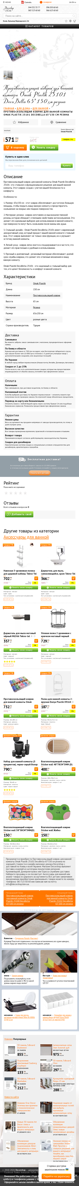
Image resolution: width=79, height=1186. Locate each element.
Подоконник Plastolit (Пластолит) (26, 938)
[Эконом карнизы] (20, 962)
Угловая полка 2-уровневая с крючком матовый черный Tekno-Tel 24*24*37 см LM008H (57, 636)
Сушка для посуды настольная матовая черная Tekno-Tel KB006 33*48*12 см (19, 1017)
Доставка (12, 335)
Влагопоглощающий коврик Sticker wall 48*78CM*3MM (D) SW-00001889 (56, 764)
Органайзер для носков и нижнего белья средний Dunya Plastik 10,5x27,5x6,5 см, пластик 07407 (57, 1017)
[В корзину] (36, 578)
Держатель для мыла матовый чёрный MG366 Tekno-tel (20, 635)
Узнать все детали (39, 472)
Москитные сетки (61, 1050)
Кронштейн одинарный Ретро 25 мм (63, 1080)
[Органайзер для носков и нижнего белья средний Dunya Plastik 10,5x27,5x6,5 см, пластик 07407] (58, 1002)
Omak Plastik (66, 131)
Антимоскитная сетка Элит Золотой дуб (62, 1046)
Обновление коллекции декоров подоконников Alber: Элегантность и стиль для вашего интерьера (27, 1146)
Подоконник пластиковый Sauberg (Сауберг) (27, 1063)
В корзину (15, 147)
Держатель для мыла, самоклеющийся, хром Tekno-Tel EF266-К (58, 573)
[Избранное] (66, 21)
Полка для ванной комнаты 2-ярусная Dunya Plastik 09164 (57, 700)
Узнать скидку (43, 147)
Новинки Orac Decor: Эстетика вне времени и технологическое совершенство (27, 1107)
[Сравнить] (70, 21)
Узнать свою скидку (22, 587)
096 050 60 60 (52, 7)
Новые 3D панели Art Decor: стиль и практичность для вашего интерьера (27, 1126)
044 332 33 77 (34, 7)
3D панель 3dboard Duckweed (26, 1046)
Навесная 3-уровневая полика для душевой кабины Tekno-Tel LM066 (20, 573)
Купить (67, 165)
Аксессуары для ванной (26, 537)
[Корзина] (74, 21)
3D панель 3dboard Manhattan (26, 1080)
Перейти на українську (56, 1176)
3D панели (21, 1050)
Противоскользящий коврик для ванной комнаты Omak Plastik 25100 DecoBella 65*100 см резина (19, 899)
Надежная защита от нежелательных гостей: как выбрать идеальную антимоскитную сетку (63, 1108)
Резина (36, 307)
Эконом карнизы (17, 975)
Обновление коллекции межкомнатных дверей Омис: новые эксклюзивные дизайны (63, 1127)
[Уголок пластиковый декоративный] (58, 962)
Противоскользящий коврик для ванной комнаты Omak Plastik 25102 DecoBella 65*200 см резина (20, 703)
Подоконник (23, 1068)
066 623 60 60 (52, 10)
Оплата (10, 381)
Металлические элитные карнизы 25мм (64, 1085)
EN (73, 2)
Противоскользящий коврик (46, 295)
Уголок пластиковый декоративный (55, 976)
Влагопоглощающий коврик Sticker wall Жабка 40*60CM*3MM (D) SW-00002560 (58, 830)
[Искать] (74, 16)
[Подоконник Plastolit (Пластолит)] (39, 925)
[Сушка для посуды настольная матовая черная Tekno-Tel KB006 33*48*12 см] (20, 1002)
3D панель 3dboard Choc (62, 1061)
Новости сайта (11, 1096)
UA (70, 2)
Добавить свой (19, 514)
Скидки (46, 2)
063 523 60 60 (34, 10)
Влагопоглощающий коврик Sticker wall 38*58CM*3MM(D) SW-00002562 (19, 830)
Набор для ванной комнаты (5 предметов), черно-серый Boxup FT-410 (21, 764)
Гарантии (12, 415)
